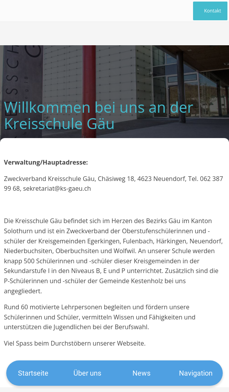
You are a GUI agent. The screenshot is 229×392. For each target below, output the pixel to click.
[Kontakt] (210, 11)
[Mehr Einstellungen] (196, 373)
